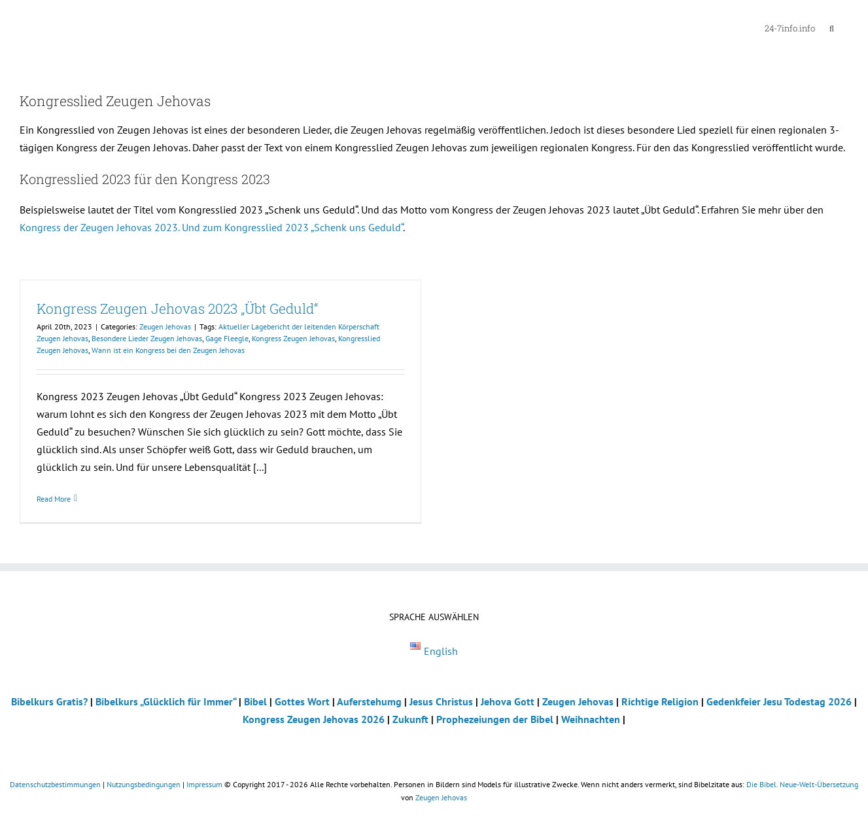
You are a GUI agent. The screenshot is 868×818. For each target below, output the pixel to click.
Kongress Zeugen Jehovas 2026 (314, 719)
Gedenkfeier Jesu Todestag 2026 (779, 701)
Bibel (255, 701)
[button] (831, 27)
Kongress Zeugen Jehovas (293, 338)
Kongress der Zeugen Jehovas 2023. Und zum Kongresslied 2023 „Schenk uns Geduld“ (211, 227)
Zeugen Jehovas (165, 326)
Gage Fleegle (227, 338)
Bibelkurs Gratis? (49, 701)
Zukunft (410, 719)
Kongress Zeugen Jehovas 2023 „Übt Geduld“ (177, 308)
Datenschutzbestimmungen (55, 784)
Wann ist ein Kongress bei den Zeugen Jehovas (168, 350)
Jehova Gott (507, 701)
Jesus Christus (441, 701)
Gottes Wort (302, 701)
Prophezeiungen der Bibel (494, 719)
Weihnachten (590, 719)
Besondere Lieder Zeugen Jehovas (147, 338)
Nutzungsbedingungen (144, 784)
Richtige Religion (660, 701)
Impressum (204, 784)
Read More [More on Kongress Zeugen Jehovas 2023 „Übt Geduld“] (54, 499)
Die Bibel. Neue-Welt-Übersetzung (802, 784)
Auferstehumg (369, 701)
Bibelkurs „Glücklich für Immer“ (165, 701)
